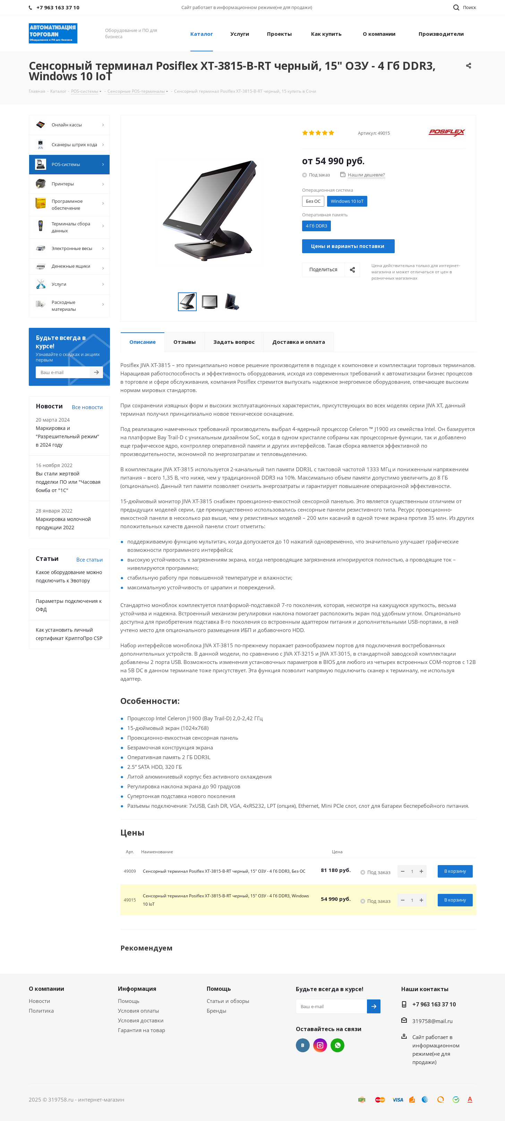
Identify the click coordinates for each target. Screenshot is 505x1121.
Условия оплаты (138, 1010)
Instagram (320, 1045)
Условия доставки (141, 1020)
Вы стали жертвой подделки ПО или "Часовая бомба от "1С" (68, 481)
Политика (41, 1010)
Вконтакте (303, 1045)
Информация (137, 989)
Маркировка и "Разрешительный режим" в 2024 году (67, 436)
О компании (46, 989)
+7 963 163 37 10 (434, 1004)
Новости (39, 1000)
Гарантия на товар (141, 1030)
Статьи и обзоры (228, 1000)
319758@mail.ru (432, 1021)
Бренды (216, 1010)
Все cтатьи (89, 559)
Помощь (128, 1000)
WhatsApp (337, 1045)
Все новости (87, 407)
